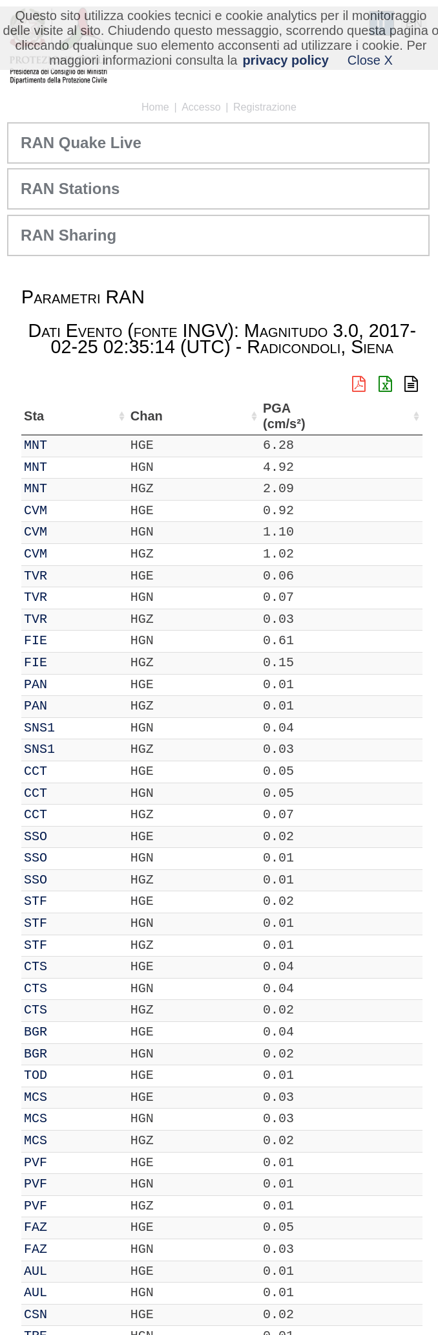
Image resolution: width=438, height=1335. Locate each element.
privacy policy (285, 60)
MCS (35, 1097)
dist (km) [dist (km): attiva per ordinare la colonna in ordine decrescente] (341, 416)
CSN (35, 1314)
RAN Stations (70, 188)
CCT (35, 771)
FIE (35, 640)
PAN (35, 684)
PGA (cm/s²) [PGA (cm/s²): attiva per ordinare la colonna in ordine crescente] (391, 416)
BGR (35, 1032)
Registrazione (265, 107)
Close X (370, 60)
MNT (35, 445)
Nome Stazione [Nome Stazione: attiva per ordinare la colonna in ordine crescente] (152, 416)
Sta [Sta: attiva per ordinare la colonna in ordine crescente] (34, 416)
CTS (35, 966)
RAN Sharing (68, 235)
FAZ (35, 1227)
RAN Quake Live (81, 142)
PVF (35, 1162)
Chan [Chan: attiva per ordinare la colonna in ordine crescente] (76, 416)
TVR (35, 576)
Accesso (201, 107)
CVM (35, 510)
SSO (35, 836)
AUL (35, 1271)
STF (35, 901)
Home (155, 107)
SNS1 (39, 728)
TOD (35, 1075)
